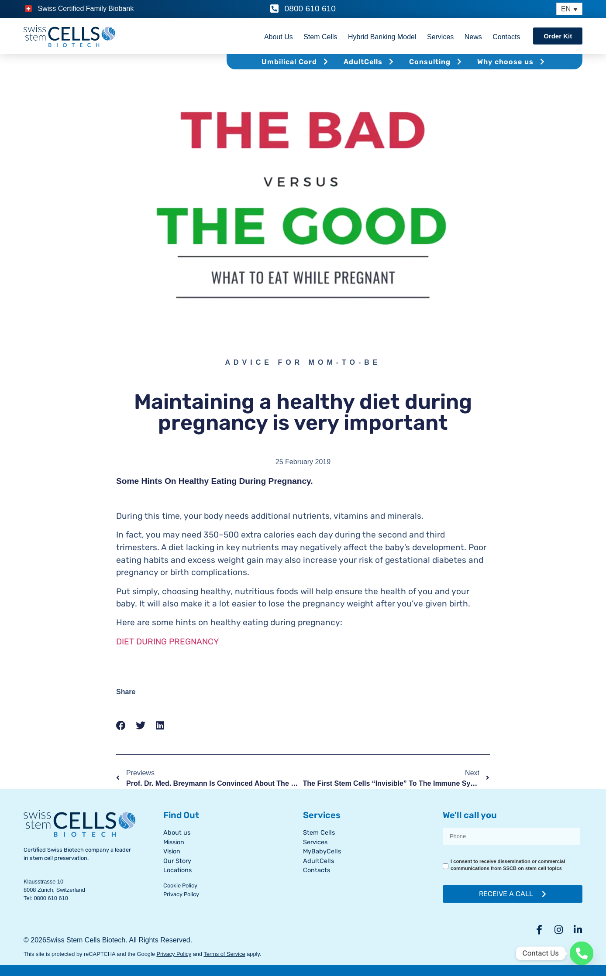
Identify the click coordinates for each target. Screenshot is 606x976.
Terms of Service (224, 954)
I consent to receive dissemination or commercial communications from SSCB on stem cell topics (508, 865)
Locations (177, 870)
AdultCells (318, 861)
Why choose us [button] (512, 61)
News (473, 37)
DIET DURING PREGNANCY (167, 642)
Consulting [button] (436, 61)
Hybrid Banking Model (382, 37)
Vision (171, 851)
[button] (121, 726)
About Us (278, 37)
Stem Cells (320, 37)
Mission (173, 842)
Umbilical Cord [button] (296, 61)
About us (176, 832)
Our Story (177, 861)
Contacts (506, 37)
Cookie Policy (180, 885)
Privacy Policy (181, 894)
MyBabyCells (322, 851)
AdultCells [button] (370, 61)
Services (440, 37)
